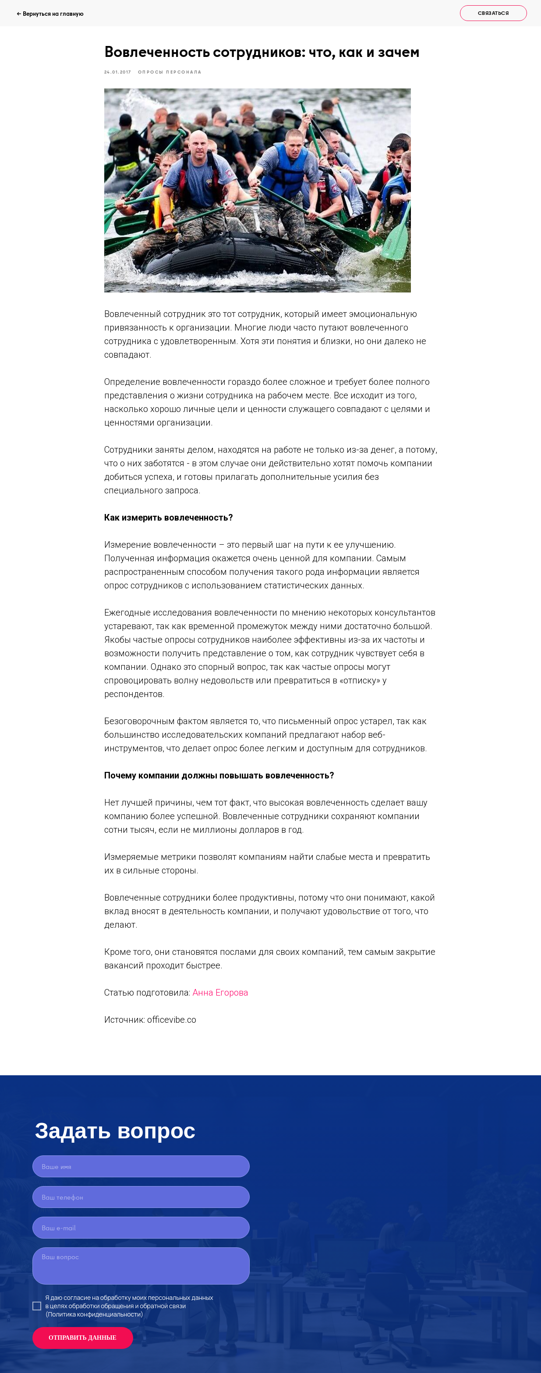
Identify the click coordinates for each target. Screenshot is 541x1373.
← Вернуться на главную (50, 13)
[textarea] (141, 1266)
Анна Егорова (220, 992)
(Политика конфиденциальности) (95, 1314)
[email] (141, 1228)
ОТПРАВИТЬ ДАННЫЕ (83, 1337)
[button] (493, 13)
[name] (141, 1166)
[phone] (141, 1197)
